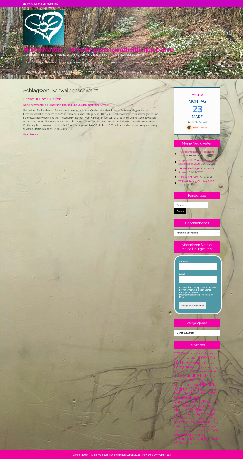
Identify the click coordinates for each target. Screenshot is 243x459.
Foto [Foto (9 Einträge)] (210, 363)
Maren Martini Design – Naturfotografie (115, 71)
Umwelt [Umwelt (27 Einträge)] (184, 434)
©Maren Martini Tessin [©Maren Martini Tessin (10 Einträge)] (194, 443)
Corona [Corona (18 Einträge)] (187, 358)
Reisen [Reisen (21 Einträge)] (206, 418)
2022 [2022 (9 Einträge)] (189, 353)
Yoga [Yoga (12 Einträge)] (200, 434)
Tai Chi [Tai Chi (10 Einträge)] (190, 426)
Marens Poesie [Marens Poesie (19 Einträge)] (202, 393)
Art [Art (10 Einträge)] (197, 353)
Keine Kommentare (34, 104)
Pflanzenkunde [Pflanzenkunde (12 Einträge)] (184, 414)
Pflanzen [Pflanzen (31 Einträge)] (205, 409)
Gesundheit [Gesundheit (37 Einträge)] (195, 375)
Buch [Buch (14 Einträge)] (206, 353)
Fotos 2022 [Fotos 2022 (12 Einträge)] (209, 367)
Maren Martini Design (67, 71)
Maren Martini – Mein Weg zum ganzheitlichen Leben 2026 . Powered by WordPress (121, 454)
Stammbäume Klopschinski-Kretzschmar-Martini (165, 62)
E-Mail (183, 274)
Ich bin (99, 62)
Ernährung (55, 104)
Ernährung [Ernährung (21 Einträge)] (195, 363)
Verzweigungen (36, 71)
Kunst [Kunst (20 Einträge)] (195, 380)
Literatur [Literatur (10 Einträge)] (180, 385)
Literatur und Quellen (42, 99)
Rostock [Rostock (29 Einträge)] (184, 422)
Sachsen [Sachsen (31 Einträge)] (207, 422)
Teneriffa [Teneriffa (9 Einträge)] (201, 426)
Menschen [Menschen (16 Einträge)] (188, 406)
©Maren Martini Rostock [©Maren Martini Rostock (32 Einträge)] (196, 440)
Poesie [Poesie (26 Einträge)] (189, 418)
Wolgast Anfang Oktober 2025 (196, 181)
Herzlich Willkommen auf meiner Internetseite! (57, 62)
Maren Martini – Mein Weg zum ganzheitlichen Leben (98, 49)
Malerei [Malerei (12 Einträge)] (193, 384)
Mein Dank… (118, 62)
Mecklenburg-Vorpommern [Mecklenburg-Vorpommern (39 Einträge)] (191, 399)
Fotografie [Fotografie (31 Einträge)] (187, 367)
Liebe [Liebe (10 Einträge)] (208, 380)
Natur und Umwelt (98, 104)
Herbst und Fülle (188, 176)
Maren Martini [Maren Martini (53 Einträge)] (194, 386)
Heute (197, 94)
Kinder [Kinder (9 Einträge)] (214, 376)
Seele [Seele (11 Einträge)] (179, 426)
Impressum (194, 71)
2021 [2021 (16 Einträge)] (180, 353)
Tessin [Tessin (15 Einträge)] (211, 430)
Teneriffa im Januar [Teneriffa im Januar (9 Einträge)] (193, 430)
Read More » (30, 134)
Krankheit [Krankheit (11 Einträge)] (181, 380)
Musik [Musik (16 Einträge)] (204, 406)
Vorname (183, 261)
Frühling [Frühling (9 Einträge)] (179, 371)
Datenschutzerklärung (164, 71)
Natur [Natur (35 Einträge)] (183, 409)
